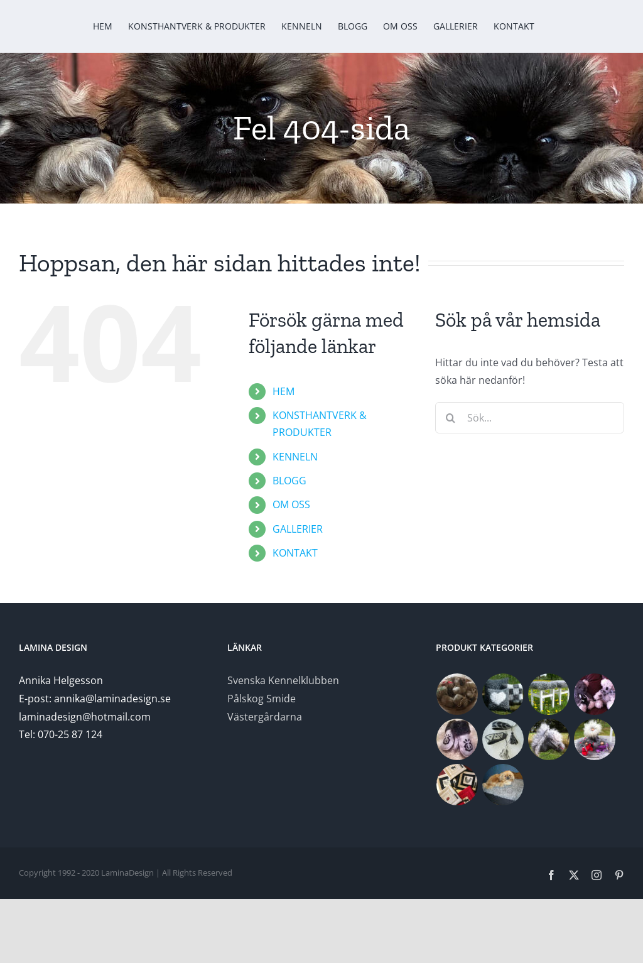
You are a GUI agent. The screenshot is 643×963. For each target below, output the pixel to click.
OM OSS (291, 504)
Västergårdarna (264, 717)
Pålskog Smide (261, 698)
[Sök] (451, 417)
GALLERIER (298, 529)
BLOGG (289, 480)
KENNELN (295, 457)
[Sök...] (529, 417)
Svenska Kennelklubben (283, 680)
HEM (283, 391)
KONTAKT (295, 553)
